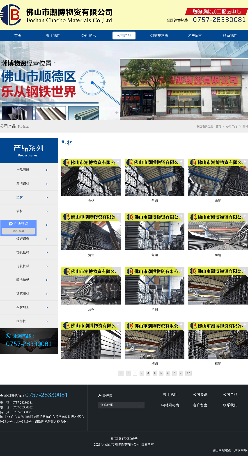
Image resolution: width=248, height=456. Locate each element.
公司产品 (124, 35)
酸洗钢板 (22, 280)
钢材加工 (22, 307)
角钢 (91, 200)
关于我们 (53, 35)
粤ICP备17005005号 (124, 438)
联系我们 (230, 35)
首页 (17, 35)
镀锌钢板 (22, 238)
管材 (19, 211)
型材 (245, 126)
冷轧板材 (22, 266)
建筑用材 (22, 293)
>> (188, 373)
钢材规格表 (159, 35)
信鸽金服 (106, 405)
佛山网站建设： (223, 450)
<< (121, 373)
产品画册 (22, 170)
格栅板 (21, 321)
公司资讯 (88, 35)
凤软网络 (240, 450)
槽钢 (155, 363)
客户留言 (195, 35)
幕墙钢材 (22, 183)
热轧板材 (22, 252)
